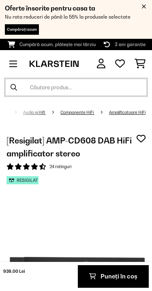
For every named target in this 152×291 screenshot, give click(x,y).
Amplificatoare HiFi (127, 112)
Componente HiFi (77, 112)
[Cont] (101, 64)
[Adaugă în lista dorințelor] (141, 138)
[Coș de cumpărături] (140, 64)
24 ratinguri (60, 166)
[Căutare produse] (76, 87)
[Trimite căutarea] (14, 87)
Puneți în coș (113, 276)
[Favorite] (120, 64)
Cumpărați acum (22, 29)
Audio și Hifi (34, 112)
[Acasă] (13, 112)
